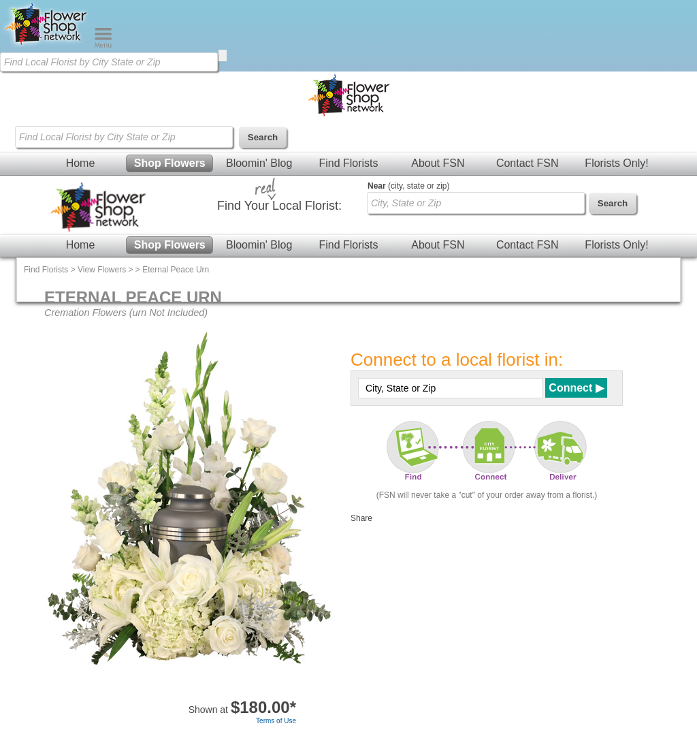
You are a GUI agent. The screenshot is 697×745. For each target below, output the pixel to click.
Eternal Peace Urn (175, 269)
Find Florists (348, 163)
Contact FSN (527, 163)
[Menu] (103, 45)
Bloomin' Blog (259, 163)
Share (361, 518)
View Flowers (102, 269)
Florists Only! (616, 163)
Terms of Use (276, 721)
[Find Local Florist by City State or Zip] (109, 62)
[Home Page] (47, 45)
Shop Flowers (170, 163)
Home (80, 163)
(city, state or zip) (408, 186)
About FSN (437, 163)
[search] (222, 55)
